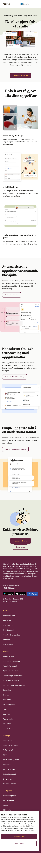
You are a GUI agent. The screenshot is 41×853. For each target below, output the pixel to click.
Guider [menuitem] (5, 805)
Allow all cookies (18, 836)
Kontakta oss (20, 547)
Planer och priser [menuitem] (9, 796)
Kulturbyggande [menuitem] (9, 630)
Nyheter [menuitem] (6, 695)
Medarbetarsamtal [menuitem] (10, 666)
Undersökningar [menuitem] (9, 656)
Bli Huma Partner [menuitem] (9, 784)
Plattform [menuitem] (6, 611)
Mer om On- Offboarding (14, 377)
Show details (19, 844)
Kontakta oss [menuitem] (7, 779)
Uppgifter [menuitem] (6, 714)
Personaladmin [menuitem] (8, 625)
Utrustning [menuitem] (7, 690)
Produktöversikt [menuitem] (9, 616)
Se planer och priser (20, 541)
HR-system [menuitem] (7, 620)
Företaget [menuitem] (6, 736)
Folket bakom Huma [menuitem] (10, 745)
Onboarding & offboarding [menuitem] (13, 676)
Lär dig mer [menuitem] (7, 791)
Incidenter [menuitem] (7, 724)
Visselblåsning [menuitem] (8, 719)
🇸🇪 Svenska (24, 4)
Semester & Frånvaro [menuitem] (11, 680)
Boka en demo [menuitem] (8, 800)
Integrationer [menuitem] (8, 644)
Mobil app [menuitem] (6, 640)
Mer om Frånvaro (11, 295)
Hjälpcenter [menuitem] (7, 810)
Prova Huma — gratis (21, 75)
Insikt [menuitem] (5, 709)
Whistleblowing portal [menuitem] (11, 760)
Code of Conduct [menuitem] (9, 774)
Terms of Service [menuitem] (9, 769)
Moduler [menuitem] (6, 651)
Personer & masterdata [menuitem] (11, 661)
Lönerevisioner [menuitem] (8, 729)
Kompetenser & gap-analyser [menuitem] (14, 685)
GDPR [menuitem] (5, 755)
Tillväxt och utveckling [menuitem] (11, 635)
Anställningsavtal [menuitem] (9, 704)
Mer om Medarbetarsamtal (15, 449)
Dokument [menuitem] (7, 700)
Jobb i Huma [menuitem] (7, 740)
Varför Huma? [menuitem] (8, 750)
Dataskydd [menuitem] (6, 764)
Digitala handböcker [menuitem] (10, 671)
